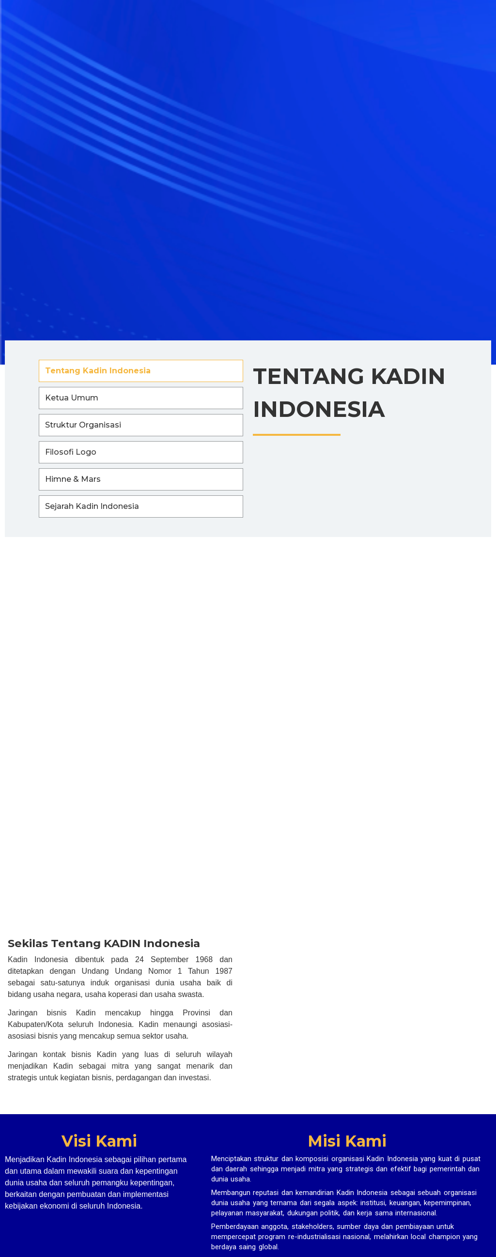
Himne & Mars (73, 479)
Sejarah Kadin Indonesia (92, 506)
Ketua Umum (71, 397)
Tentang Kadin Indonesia (98, 370)
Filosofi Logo (70, 452)
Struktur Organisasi (83, 424)
